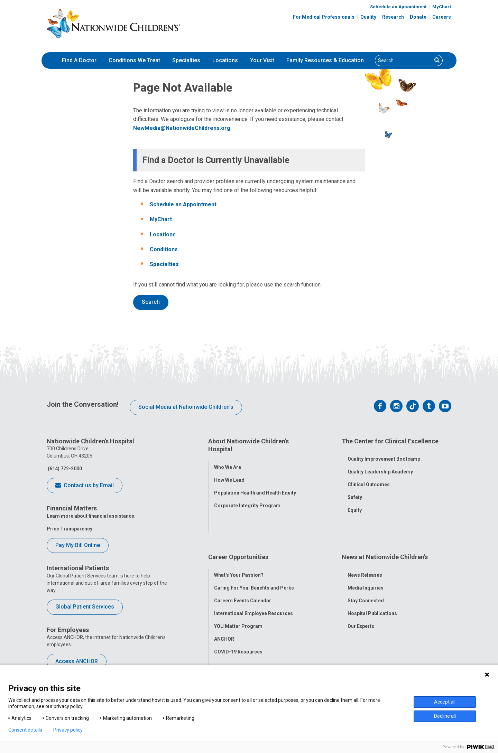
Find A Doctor (79, 60)
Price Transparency (69, 528)
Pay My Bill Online (77, 545)
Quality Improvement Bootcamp (384, 454)
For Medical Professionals (323, 17)
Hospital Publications (372, 586)
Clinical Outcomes (369, 479)
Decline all (445, 716)
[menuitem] (79, 60)
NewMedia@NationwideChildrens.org (181, 128)
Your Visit (262, 60)
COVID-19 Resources (238, 625)
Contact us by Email (84, 486)
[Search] (403, 60)
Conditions (164, 249)
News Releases (365, 548)
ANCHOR (224, 612)
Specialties (186, 60)
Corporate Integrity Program (247, 500)
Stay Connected (366, 573)
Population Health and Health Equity (255, 487)
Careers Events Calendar (242, 573)
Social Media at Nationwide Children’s (185, 407)
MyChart (441, 6)
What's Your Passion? (239, 548)
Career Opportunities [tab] (238, 535)
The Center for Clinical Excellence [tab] (390, 441)
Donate (418, 17)
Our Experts (361, 599)
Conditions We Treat (134, 60)
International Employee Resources (253, 586)
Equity (355, 505)
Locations (225, 60)
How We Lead (229, 475)
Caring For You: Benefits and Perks (254, 561)
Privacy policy (68, 730)
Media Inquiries (366, 561)
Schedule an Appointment (398, 6)
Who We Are (227, 462)
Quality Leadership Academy (380, 467)
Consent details (25, 730)
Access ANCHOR (76, 661)
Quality (368, 17)
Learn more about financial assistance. (91, 516)
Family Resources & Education (325, 60)
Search (151, 302)
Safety (355, 492)
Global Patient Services (84, 606)
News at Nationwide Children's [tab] (385, 535)
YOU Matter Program (238, 599)
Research (393, 17)
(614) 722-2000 (64, 468)
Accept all (444, 702)
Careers (441, 17)
